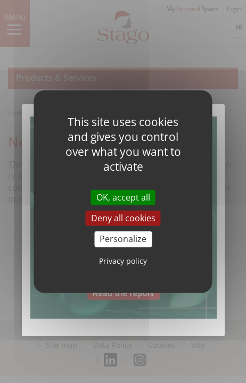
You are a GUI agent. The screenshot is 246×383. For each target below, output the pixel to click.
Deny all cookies (123, 218)
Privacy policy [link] (123, 260)
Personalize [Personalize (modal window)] (123, 239)
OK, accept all (123, 197)
